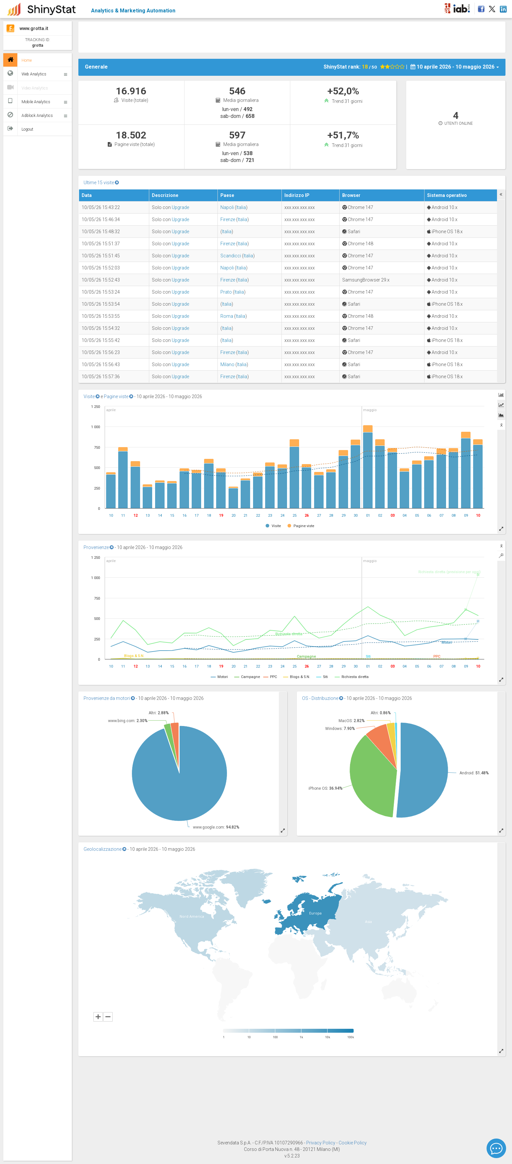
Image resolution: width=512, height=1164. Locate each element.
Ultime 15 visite (101, 182)
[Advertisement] (292, 36)
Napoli (227, 207)
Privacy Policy (321, 1142)
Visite (92, 396)
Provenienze (99, 547)
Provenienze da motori (109, 698)
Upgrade (180, 207)
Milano (227, 364)
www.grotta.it (34, 28)
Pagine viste (118, 396)
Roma (226, 316)
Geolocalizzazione (105, 849)
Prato (226, 292)
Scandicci (230, 255)
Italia (241, 207)
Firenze (227, 219)
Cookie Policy (353, 1142)
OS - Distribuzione (322, 698)
